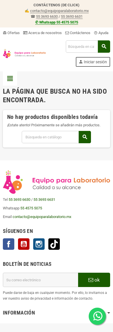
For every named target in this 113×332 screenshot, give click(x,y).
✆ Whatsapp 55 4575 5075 (56, 22)
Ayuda (101, 33)
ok (94, 280)
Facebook (8, 244)
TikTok (54, 244)
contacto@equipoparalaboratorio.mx (59, 11)
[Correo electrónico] (40, 280)
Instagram (39, 244)
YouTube (23, 244)
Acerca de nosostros (42, 33)
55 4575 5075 (31, 208)
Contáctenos (77, 33)
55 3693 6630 (47, 16)
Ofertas (11, 33)
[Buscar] (88, 46)
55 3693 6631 (72, 16)
